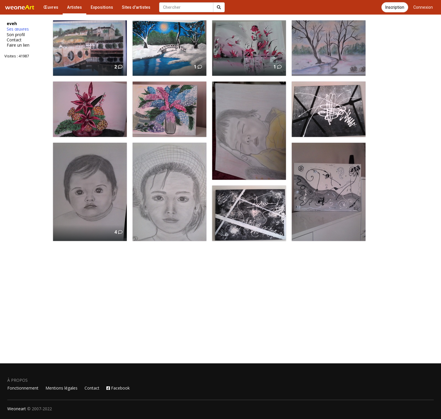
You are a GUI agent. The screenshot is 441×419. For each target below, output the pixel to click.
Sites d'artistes (136, 7)
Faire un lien (18, 45)
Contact (14, 40)
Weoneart (16, 408)
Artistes (74, 7)
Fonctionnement (22, 388)
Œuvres (50, 7)
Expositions (102, 7)
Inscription (394, 7)
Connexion (423, 7)
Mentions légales (61, 388)
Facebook (118, 388)
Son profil (16, 34)
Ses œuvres (18, 29)
